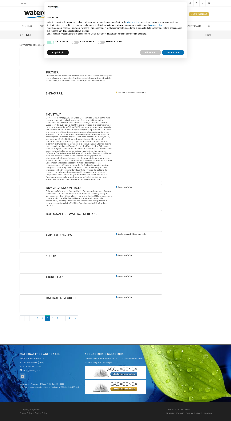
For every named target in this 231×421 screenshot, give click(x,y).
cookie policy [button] (156, 25)
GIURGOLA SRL (56, 277)
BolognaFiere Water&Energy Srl (72, 214)
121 (69, 318)
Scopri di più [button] (58, 52)
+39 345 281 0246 (30, 366)
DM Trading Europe (61, 298)
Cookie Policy (41, 413)
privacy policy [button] (133, 22)
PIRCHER (52, 72)
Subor (51, 256)
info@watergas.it (31, 370)
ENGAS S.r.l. (54, 93)
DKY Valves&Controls (63, 188)
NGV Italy (53, 114)
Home (24, 3)
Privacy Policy (26, 413)
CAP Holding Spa (59, 235)
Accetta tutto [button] (173, 52)
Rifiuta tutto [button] (150, 52)
